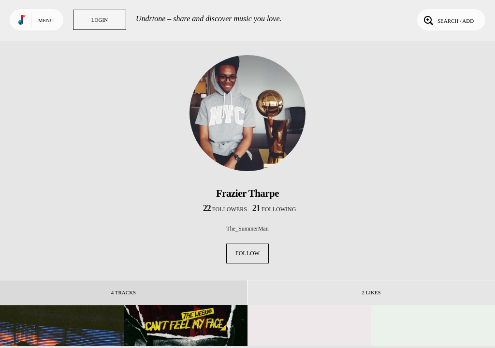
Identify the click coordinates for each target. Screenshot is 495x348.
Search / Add (448, 20)
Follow (247, 253)
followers (225, 209)
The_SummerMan (247, 228)
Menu (46, 20)
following (274, 209)
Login (99, 20)
